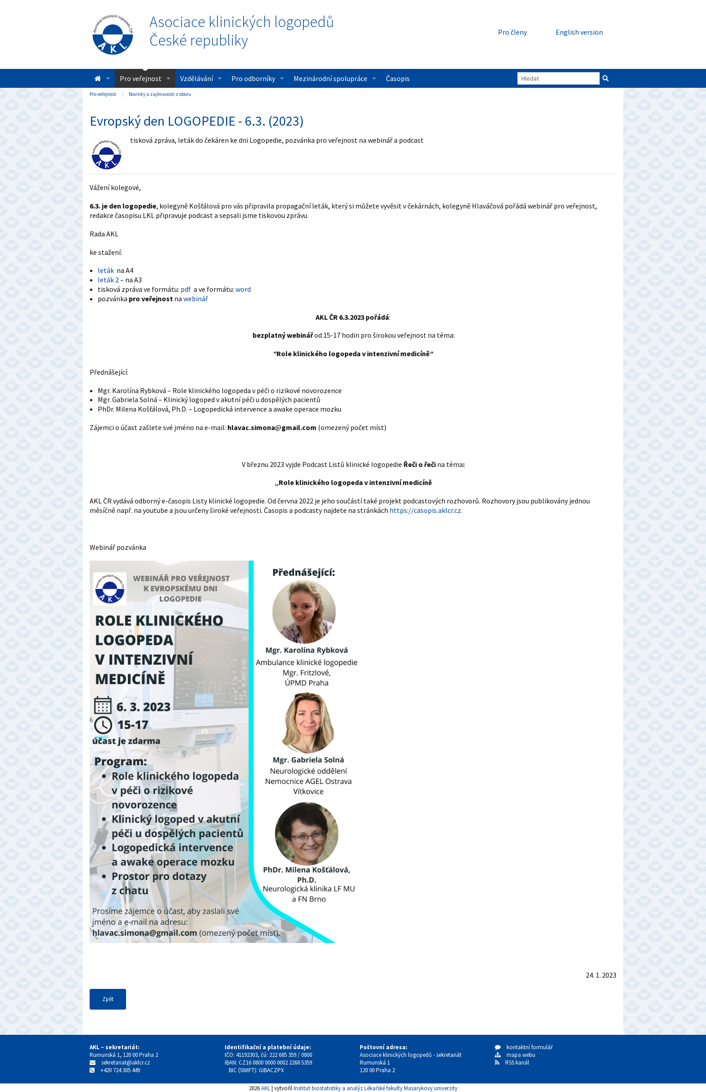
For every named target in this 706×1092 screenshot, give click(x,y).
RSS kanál (517, 1062)
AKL (265, 1088)
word (243, 289)
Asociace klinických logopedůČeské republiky (241, 31)
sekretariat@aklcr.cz (125, 1062)
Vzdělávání (196, 78)
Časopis (398, 78)
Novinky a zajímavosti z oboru (160, 94)
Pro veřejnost (141, 78)
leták (106, 270)
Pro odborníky (253, 78)
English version (579, 31)
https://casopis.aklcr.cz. (425, 510)
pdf (186, 289)
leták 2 (108, 279)
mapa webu (515, 1055)
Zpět (107, 999)
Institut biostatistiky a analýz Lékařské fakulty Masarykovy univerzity (375, 1088)
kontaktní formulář (524, 1047)
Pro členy (512, 31)
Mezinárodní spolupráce (330, 78)
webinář (195, 298)
